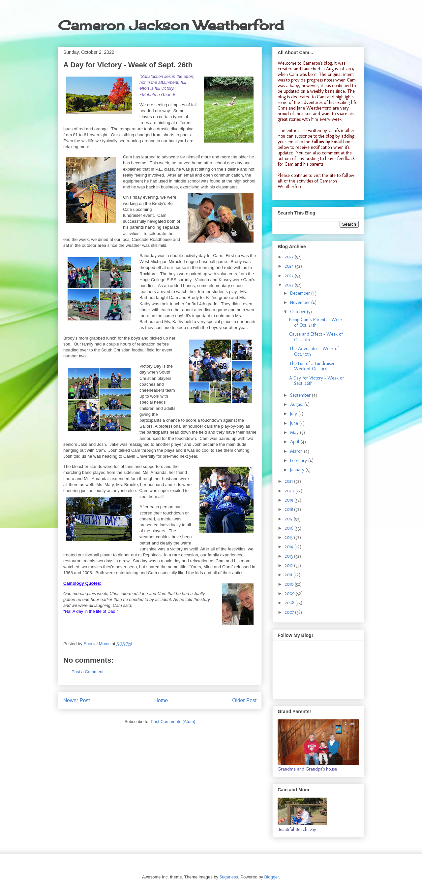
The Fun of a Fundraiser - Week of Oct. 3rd (313, 366)
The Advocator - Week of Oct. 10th (314, 351)
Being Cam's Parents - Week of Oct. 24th (316, 322)
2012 (289, 565)
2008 (290, 603)
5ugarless (229, 876)
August (297, 404)
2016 (289, 528)
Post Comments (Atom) (173, 721)
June (294, 423)
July (294, 413)
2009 (290, 593)
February (299, 460)
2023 (290, 276)
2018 (289, 509)
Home (161, 700)
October (298, 311)
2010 (290, 584)
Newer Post (76, 700)
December (300, 293)
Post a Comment (88, 671)
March (297, 451)
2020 (290, 491)
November (300, 302)
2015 (289, 537)
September (301, 395)
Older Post (244, 700)
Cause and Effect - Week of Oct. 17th (316, 337)
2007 (290, 612)
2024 (290, 266)
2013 (289, 556)
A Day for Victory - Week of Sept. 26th (316, 380)
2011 (289, 574)
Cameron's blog (317, 63)
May (295, 432)
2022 (290, 285)
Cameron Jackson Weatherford (171, 25)
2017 (289, 519)
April (295, 442)
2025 (290, 257)
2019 (289, 500)
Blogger (271, 876)
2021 (289, 481)
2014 (289, 546)
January (298, 470)
